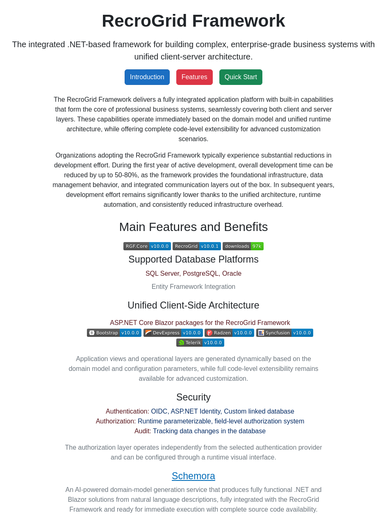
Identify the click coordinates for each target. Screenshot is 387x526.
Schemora (193, 476)
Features (194, 76)
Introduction (147, 76)
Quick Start (241, 76)
